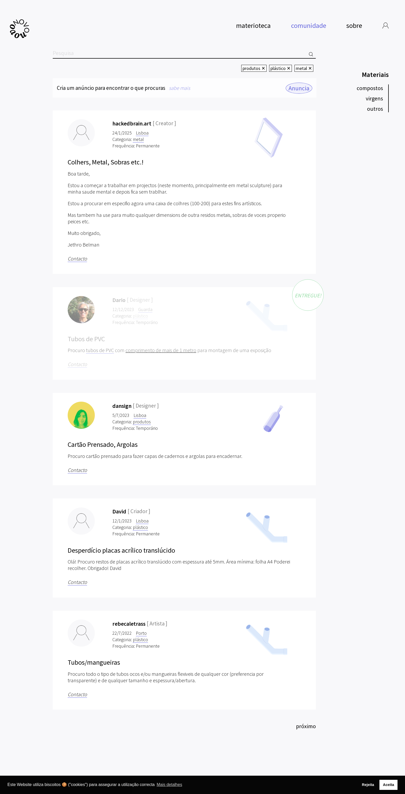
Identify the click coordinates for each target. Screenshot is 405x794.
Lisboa (142, 133)
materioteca (253, 25)
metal (138, 139)
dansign (121, 405)
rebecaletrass (128, 623)
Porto (141, 633)
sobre (354, 25)
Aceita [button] (388, 785)
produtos (142, 422)
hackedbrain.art (131, 123)
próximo (306, 726)
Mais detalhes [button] (169, 784)
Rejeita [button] (368, 785)
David (119, 511)
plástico (140, 527)
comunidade (308, 25)
